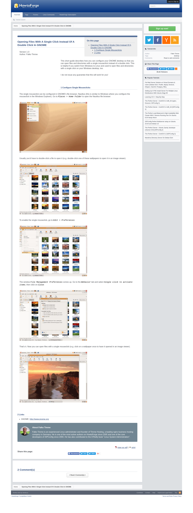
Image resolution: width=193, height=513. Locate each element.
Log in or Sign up (173, 1)
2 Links (97, 53)
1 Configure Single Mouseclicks (108, 50)
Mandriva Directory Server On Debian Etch (159, 138)
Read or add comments (171, 58)
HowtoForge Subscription (67, 15)
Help (153, 492)
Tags (26, 15)
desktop (176, 56)
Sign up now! (162, 29)
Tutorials (17, 15)
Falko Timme (175, 54)
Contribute (140, 492)
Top (176, 492)
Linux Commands (49, 15)
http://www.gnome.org (39, 419)
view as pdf (122, 447)
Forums (35, 15)
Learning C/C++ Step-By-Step (155, 97)
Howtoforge (22, 496)
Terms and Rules (167, 496)
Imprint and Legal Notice (165, 492)
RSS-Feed (180, 493)
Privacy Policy (177, 496)
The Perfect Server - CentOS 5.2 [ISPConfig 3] (160, 134)
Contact (147, 492)
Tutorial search (20, 20)
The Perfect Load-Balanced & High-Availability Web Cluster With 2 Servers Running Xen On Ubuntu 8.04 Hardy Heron (162, 115)
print (133, 447)
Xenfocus (25, 492)
